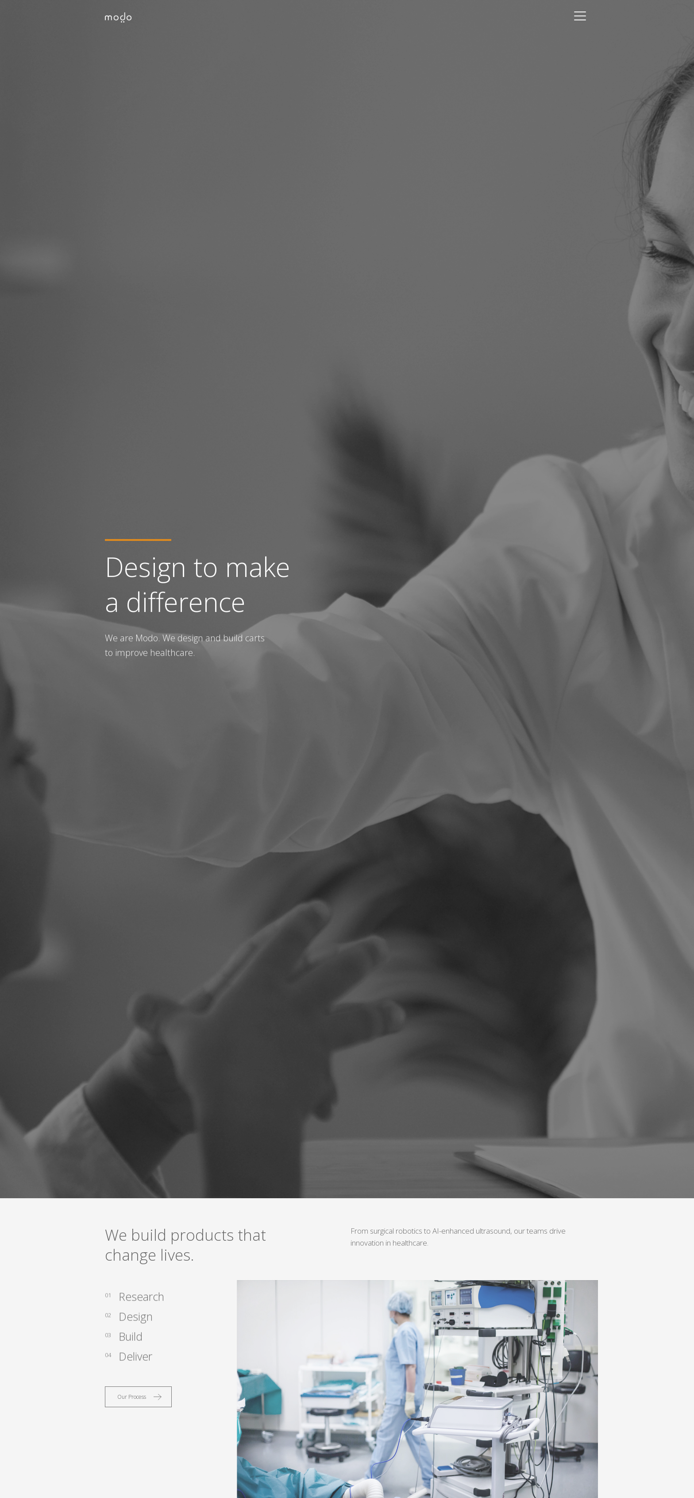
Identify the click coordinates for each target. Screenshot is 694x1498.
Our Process (131, 1397)
